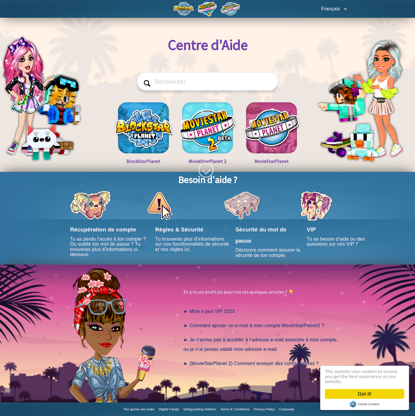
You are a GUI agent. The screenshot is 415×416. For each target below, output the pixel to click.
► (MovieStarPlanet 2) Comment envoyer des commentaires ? (251, 363)
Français (331, 8)
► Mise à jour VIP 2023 (209, 311)
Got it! (365, 394)
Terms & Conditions (235, 409)
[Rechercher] (207, 81)
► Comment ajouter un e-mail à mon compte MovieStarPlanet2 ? (253, 325)
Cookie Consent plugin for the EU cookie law (365, 404)
